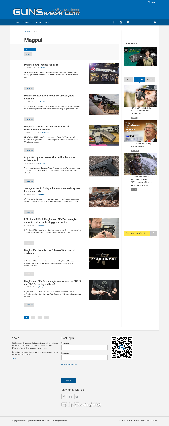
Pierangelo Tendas (44, 132)
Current (135, 151)
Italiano (30, 54)
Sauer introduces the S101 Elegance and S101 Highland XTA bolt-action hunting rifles (141, 181)
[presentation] (78, 372)
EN (151, 2)
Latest (129, 79)
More (48, 22)
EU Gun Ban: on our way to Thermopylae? (141, 145)
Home (16, 22)
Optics (134, 117)
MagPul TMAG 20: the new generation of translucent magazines (46, 128)
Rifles (134, 190)
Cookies (154, 422)
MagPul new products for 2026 (41, 64)
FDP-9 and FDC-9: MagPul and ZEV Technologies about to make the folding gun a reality (51, 221)
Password (65, 354)
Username (65, 344)
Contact (129, 422)
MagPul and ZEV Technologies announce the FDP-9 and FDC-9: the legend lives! (52, 284)
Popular (139, 79)
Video (39, 22)
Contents (27, 22)
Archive (150, 79)
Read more (30, 88)
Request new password (69, 365)
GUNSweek (42, 67)
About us (122, 422)
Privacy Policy (145, 422)
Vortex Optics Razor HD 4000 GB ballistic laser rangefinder (141, 111)
